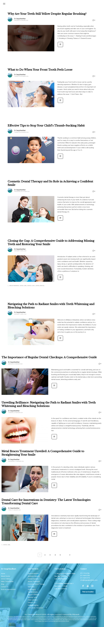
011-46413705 (85, 575)
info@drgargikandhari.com (89, 580)
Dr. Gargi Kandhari (20, 18)
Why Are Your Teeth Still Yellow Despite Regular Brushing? (47, 13)
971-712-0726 (84, 573)
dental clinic (31, 285)
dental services (40, 285)
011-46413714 (85, 578)
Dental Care (23, 285)
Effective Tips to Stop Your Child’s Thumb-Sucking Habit (46, 125)
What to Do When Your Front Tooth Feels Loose (40, 69)
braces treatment (14, 285)
